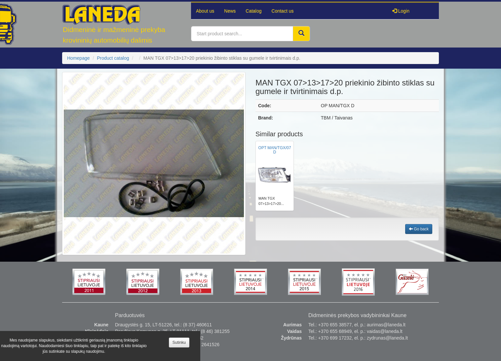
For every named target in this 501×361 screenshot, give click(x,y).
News (230, 11)
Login (400, 11)
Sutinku (179, 342)
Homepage (78, 58)
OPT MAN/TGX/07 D (274, 150)
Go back (419, 229)
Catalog (253, 11)
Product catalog (113, 58)
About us (205, 11)
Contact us (283, 11)
